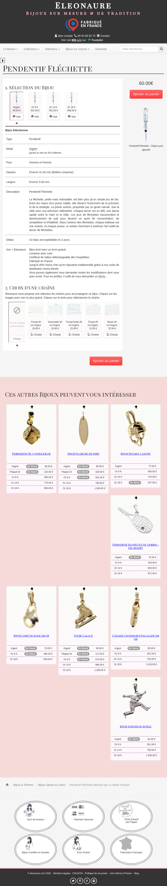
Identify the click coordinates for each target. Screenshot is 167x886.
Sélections (52, 49)
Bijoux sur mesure (78, 49)
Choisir (36, 334)
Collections (31, 49)
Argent (33, 148)
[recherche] (161, 49)
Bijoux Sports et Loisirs (51, 784)
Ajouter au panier (146, 94)
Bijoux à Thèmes (23, 784)
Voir (17, 116)
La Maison (10, 49)
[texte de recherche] (139, 49)
